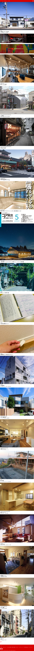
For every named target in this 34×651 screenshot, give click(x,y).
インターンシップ (21, 647)
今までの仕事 (9, 647)
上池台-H (1, 641)
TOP (1, 645)
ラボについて (5, 647)
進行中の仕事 (13, 647)
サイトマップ (30, 647)
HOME (1, 647)
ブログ (17, 647)
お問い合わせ (26, 647)
